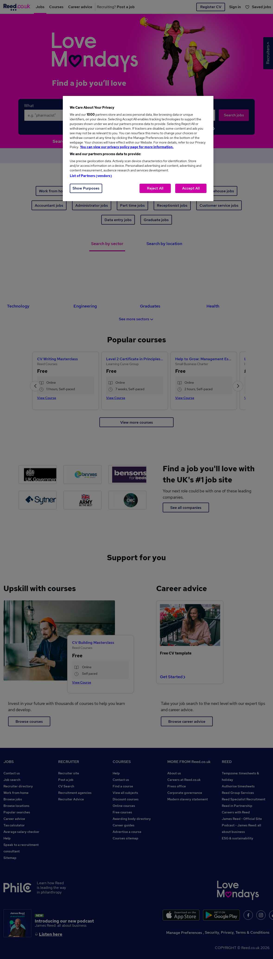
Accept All (191, 188)
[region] (138, 148)
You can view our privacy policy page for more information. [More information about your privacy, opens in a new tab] (127, 147)
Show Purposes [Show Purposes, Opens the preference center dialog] (86, 188)
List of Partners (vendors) (91, 176)
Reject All (155, 188)
